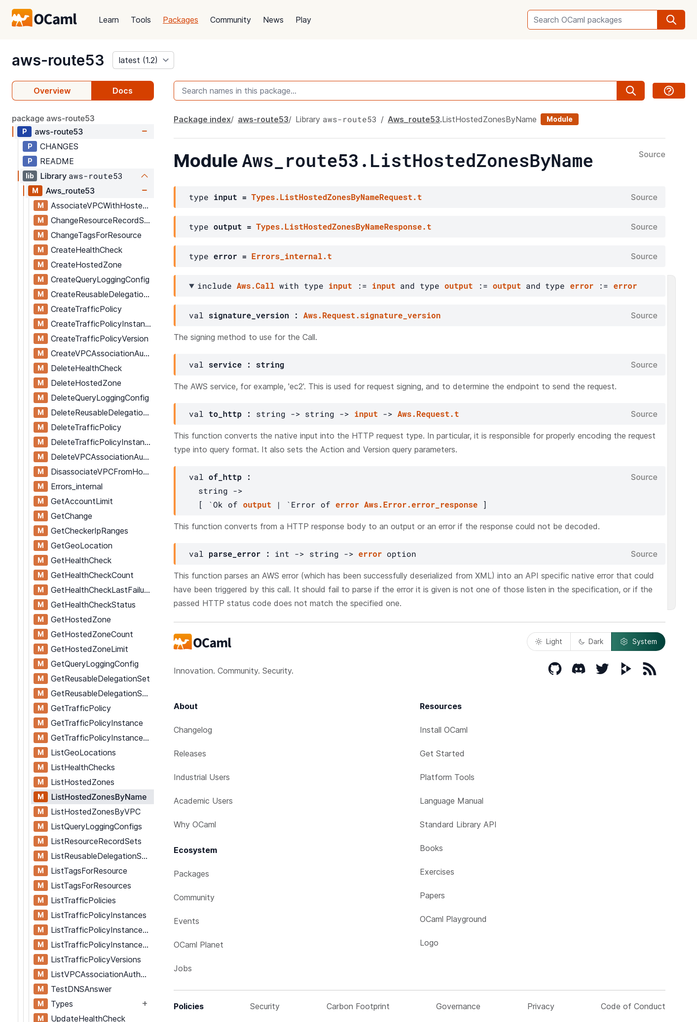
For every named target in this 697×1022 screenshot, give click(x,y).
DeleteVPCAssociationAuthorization (102, 457)
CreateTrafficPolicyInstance (102, 324)
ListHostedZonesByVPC (96, 812)
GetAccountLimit (82, 501)
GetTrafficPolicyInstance (97, 723)
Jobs (183, 968)
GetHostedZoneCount (92, 634)
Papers (432, 895)
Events (186, 921)
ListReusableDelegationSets (102, 856)
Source (652, 154)
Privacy (540, 1006)
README (57, 161)
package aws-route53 (53, 118)
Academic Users (203, 801)
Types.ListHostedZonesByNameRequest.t (337, 197)
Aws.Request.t (428, 414)
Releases (190, 753)
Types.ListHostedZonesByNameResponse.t (343, 226)
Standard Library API (458, 824)
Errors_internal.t (292, 256)
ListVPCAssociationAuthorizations (102, 974)
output (458, 285)
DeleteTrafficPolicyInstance (102, 442)
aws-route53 (58, 60)
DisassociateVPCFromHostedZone (102, 472)
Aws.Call (256, 285)
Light (548, 641)
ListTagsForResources (91, 885)
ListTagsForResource (89, 871)
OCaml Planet (198, 945)
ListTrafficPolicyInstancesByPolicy (102, 945)
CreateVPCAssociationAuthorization (102, 353)
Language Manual (451, 801)
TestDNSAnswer (81, 989)
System (638, 641)
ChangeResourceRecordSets (102, 220)
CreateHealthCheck (86, 250)
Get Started (442, 753)
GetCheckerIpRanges (89, 531)
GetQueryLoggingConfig (95, 664)
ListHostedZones (82, 782)
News (273, 20)
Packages (180, 20)
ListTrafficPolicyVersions (96, 959)
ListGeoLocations (83, 752)
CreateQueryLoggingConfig (100, 279)
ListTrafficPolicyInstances (99, 915)
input (340, 285)
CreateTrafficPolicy (86, 309)
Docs (122, 91)
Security (265, 1006)
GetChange (71, 516)
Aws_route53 (70, 191)
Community (230, 20)
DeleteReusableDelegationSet (102, 412)
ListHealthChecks (83, 767)
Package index (202, 119)
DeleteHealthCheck (86, 368)
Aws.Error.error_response (420, 504)
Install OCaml (444, 730)
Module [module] (560, 119)
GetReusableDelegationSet (100, 678)
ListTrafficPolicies (83, 900)
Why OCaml (195, 824)
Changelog (193, 730)
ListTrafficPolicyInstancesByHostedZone (102, 930)
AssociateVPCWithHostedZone (102, 205)
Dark (591, 641)
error (581, 285)
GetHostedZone (81, 619)
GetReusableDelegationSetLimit (102, 693)
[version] (143, 60)
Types (62, 1004)
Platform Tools (447, 777)
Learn (109, 20)
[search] (671, 20)
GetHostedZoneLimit (89, 649)
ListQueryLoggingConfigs (96, 826)
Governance (458, 1006)
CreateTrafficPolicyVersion (99, 338)
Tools (141, 20)
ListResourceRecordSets (96, 841)
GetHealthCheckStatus (93, 605)
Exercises (437, 872)
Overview (52, 91)
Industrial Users (202, 777)
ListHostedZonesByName (99, 797)
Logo (429, 943)
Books (431, 848)
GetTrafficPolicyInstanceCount (102, 738)
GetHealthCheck (81, 560)
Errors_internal (77, 486)
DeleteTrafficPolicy (86, 427)
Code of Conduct (633, 1006)
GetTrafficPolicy (81, 708)
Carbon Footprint (358, 1006)
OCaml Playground (453, 919)
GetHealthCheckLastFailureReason (102, 590)
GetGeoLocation (81, 545)
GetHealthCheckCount (92, 575)
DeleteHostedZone (86, 383)
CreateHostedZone (86, 265)
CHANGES (59, 146)
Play (303, 20)
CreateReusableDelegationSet (102, 294)
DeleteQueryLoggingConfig (100, 398)
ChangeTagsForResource (96, 235)
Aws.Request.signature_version (371, 315)
